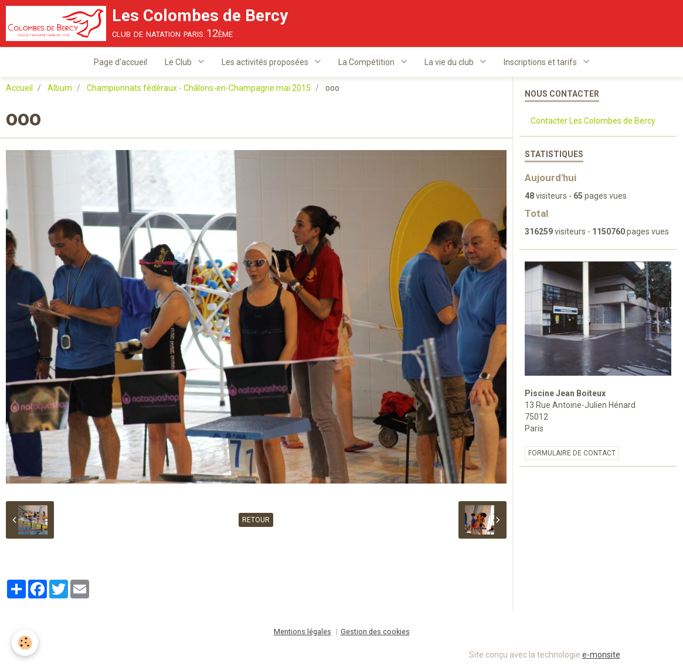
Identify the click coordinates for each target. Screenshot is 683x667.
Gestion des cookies (375, 632)
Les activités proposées (266, 62)
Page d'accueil (120, 62)
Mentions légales (302, 632)
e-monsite (601, 655)
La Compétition (367, 62)
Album (59, 88)
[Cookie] (25, 642)
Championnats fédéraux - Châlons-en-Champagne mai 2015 (199, 88)
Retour (256, 520)
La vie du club (449, 62)
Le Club (179, 62)
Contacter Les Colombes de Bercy (593, 121)
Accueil (19, 88)
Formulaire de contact (572, 454)
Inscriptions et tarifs (541, 62)
